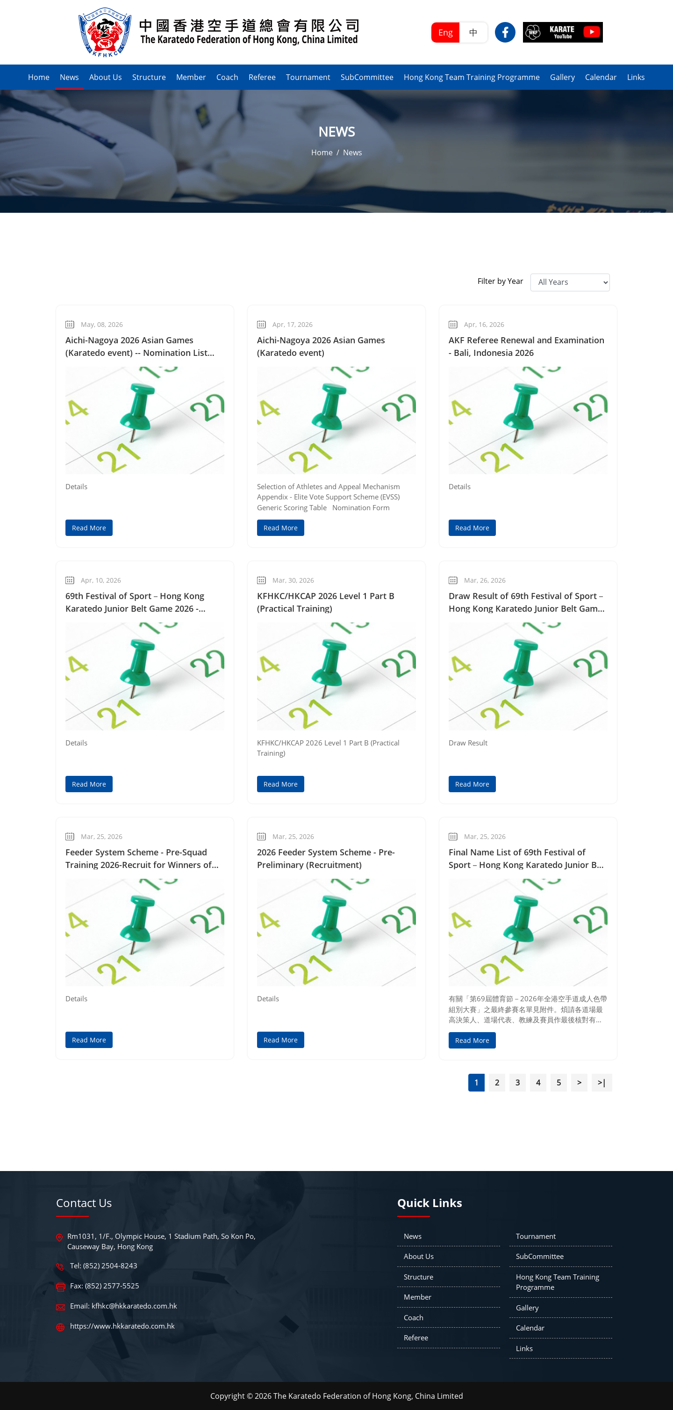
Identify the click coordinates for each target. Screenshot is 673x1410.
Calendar (530, 1327)
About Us (419, 1256)
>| (602, 1082)
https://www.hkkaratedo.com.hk (122, 1325)
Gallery (527, 1307)
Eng (445, 32)
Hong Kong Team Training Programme (557, 1282)
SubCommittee (540, 1256)
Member (417, 1297)
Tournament (536, 1236)
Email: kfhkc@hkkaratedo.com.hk (123, 1305)
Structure (418, 1276)
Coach (413, 1317)
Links (524, 1348)
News (352, 152)
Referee (416, 1337)
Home (322, 152)
